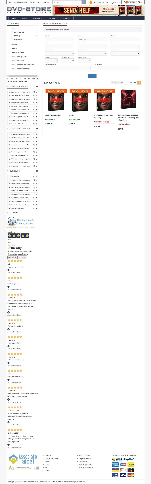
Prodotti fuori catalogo (21, 69)
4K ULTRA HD (38, 18)
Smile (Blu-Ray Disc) (53, 115)
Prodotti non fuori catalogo (23, 65)
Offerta (14, 48)
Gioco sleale (15, 176)
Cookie (47, 464)
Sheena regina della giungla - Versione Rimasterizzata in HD (20, 183)
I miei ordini (83, 462)
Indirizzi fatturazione (86, 467)
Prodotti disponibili (19, 57)
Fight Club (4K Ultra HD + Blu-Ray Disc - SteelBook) (20, 134)
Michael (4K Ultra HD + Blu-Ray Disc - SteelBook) (20, 162)
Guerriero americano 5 (18, 208)
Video (24, 18)
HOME (10, 2)
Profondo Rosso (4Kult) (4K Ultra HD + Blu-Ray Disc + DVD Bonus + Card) (20, 106)
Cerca (92, 76)
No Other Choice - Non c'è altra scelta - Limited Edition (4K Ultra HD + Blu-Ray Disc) (20, 155)
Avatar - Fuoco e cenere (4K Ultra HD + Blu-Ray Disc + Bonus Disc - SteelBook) (20, 145)
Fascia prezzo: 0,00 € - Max (17, 81)
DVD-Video (66, 18)
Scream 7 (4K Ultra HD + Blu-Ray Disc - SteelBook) (20, 148)
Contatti (47, 470)
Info (46, 467)
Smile (71, 115)
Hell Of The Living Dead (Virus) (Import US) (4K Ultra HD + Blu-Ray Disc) (20, 194)
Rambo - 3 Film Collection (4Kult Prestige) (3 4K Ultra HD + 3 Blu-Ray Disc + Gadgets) (20, 110)
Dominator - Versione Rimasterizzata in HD (20, 205)
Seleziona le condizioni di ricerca (57, 30)
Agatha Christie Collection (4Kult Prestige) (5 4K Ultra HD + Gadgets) (20, 92)
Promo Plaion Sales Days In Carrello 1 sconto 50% (56, 90)
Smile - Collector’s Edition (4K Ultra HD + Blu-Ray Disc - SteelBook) (128, 117)
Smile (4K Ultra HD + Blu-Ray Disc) (103, 116)
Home (13, 18)
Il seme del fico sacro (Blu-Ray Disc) (20, 113)
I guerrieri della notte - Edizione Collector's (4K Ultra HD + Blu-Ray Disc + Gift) (20, 99)
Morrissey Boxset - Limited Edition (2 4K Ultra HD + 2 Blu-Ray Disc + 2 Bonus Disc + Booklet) (20, 120)
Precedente (12, 257)
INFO (39, 2)
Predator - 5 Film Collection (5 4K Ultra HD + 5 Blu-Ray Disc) (20, 124)
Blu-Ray (52, 18)
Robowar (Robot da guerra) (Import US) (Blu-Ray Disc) (20, 191)
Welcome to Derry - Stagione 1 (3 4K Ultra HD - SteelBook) (20, 159)
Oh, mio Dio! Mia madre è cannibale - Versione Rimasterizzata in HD (20, 180)
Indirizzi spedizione (85, 464)
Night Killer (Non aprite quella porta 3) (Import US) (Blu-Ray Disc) (20, 187)
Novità (14, 44)
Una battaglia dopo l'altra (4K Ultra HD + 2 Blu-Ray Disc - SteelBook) (20, 152)
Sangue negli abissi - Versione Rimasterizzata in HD (20, 201)
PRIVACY (32, 2)
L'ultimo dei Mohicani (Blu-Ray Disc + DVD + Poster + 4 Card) (20, 141)
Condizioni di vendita (52, 459)
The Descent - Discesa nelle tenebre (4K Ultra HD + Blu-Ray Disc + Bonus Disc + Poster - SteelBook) (20, 138)
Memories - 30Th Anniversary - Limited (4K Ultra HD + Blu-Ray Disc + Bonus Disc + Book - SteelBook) (20, 166)
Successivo (22, 257)
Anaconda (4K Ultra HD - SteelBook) (20, 95)
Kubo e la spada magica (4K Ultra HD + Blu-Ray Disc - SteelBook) (20, 102)
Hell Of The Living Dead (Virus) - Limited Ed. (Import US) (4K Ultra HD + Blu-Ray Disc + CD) (20, 198)
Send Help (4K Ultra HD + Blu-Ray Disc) (20, 117)
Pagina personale (85, 459)
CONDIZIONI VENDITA (20, 2)
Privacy (47, 462)
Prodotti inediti (18, 61)
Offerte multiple (18, 52)
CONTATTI (46, 2)
